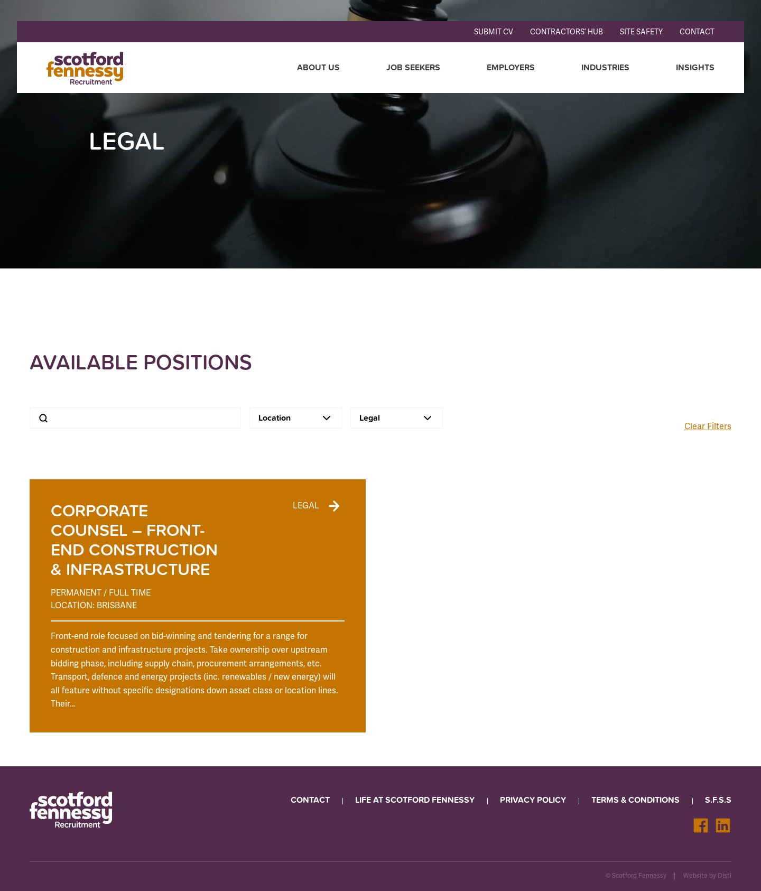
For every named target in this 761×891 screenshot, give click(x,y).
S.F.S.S (718, 800)
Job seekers (413, 67)
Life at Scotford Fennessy (415, 800)
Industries (605, 67)
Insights (695, 67)
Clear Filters (707, 426)
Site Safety (641, 31)
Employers (511, 67)
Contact (697, 31)
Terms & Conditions (635, 800)
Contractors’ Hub (566, 31)
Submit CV (493, 31)
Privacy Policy (533, 800)
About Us (318, 67)
